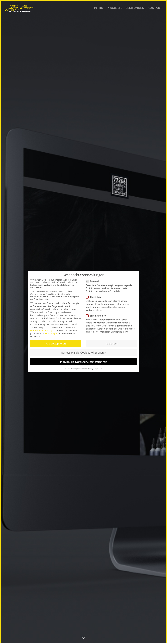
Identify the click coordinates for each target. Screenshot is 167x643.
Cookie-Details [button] (70, 370)
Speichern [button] (111, 344)
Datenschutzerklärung (41, 331)
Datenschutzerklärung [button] (85, 370)
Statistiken (94, 298)
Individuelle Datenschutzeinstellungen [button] (83, 363)
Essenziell (94, 282)
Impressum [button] (98, 370)
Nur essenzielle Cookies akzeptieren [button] (83, 354)
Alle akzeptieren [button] (56, 344)
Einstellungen (51, 334)
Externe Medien (97, 317)
